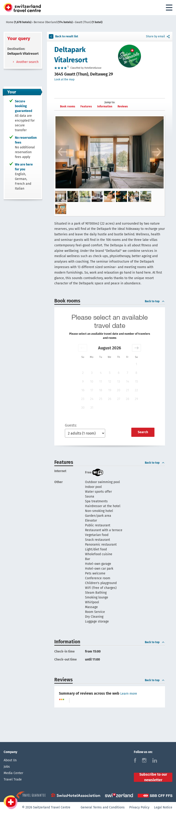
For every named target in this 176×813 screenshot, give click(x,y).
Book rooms (67, 106)
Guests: (71, 425)
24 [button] (91, 399)
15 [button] (136, 381)
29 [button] (136, 399)
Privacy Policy (139, 807)
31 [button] (91, 408)
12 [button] (109, 381)
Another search (26, 62)
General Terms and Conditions (103, 807)
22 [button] (136, 390)
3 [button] (92, 373)
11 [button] (100, 381)
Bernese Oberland (53, 22)
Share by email (158, 36)
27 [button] (118, 399)
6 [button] (118, 373)
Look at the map (64, 79)
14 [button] (127, 381)
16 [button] (82, 390)
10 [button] (91, 381)
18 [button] (100, 390)
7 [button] (127, 373)
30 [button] (83, 408)
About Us (10, 760)
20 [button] (118, 390)
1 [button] (136, 364)
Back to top (155, 301)
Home (19, 22)
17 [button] (91, 390)
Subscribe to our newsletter (153, 777)
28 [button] (127, 399)
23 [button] (82, 399)
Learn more (128, 694)
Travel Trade (13, 779)
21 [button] (127, 390)
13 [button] (118, 381)
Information (104, 106)
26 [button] (109, 399)
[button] (82, 348)
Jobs (7, 767)
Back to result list (63, 36)
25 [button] (100, 399)
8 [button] (136, 373)
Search (143, 432)
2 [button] (83, 373)
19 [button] (109, 390)
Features (86, 106)
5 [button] (109, 373)
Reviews (123, 106)
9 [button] (83, 381)
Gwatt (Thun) (88, 22)
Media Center (13, 773)
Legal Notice (163, 807)
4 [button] (101, 373)
